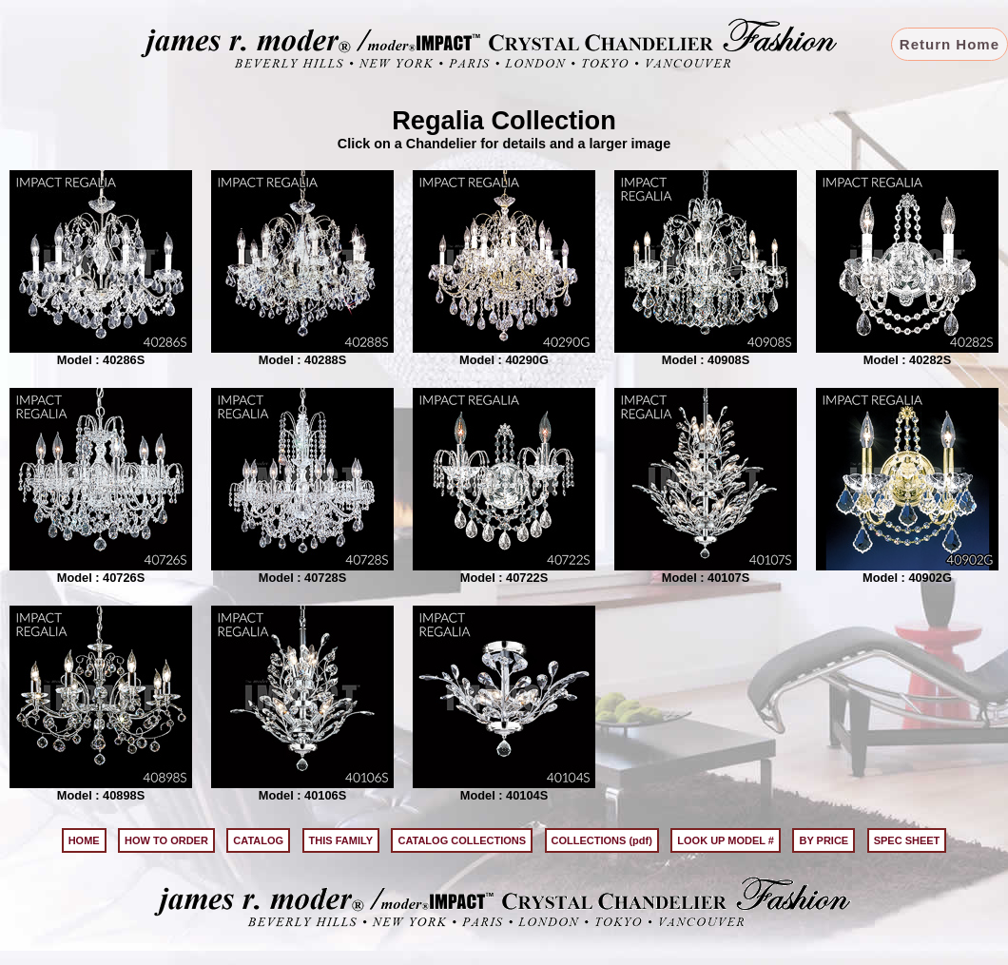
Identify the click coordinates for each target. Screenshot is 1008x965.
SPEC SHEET (907, 840)
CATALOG (258, 840)
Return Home (949, 44)
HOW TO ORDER (166, 840)
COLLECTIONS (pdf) (602, 840)
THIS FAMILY (341, 840)
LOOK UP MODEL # (725, 840)
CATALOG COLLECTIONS (461, 840)
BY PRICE (823, 840)
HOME (84, 840)
